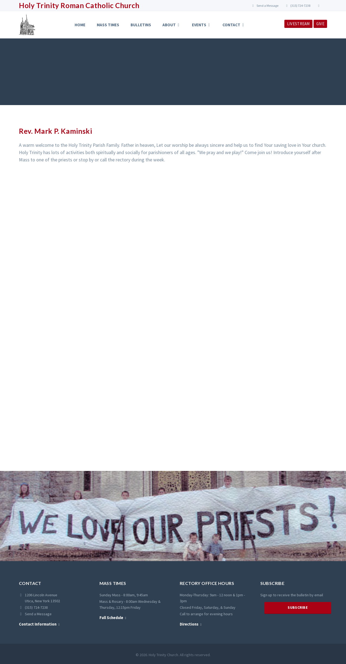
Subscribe (298, 607)
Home (80, 24)
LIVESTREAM (298, 23)
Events (201, 24)
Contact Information (37, 624)
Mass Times (108, 24)
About (171, 24)
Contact (233, 24)
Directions (189, 624)
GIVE (320, 23)
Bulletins (141, 24)
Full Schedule (111, 617)
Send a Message (264, 6)
